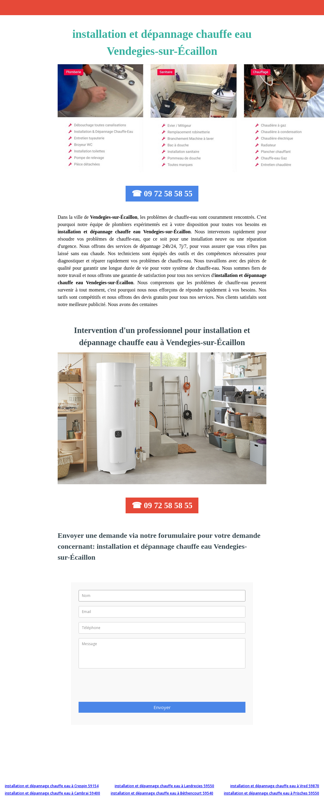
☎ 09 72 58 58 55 (162, 193)
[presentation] (125, 687)
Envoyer (162, 707)
